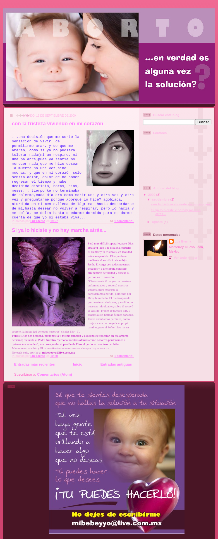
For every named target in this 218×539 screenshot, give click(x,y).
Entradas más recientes (34, 364)
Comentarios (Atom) (54, 374)
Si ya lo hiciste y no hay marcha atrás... (59, 230)
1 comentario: (124, 221)
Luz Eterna (183, 241)
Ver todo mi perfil (187, 257)
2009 (152, 194)
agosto (158, 221)
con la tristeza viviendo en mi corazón (57, 123)
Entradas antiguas (116, 364)
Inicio (77, 364)
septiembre (161, 199)
